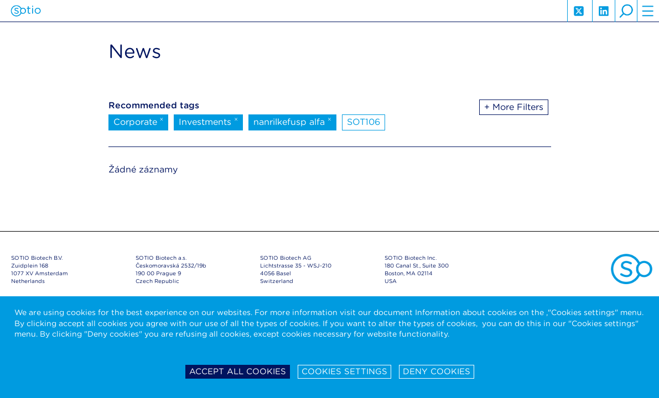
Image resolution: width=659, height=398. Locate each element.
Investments (208, 121)
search (626, 11)
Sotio (25, 11)
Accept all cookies (237, 371)
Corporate (138, 121)
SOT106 (363, 122)
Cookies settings (344, 371)
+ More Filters (513, 107)
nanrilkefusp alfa (292, 121)
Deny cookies (436, 371)
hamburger (648, 11)
